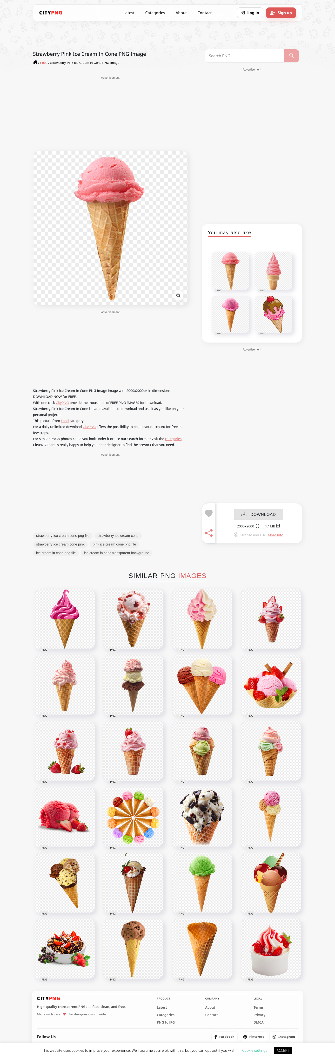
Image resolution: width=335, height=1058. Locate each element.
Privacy (259, 1015)
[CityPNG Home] (51, 12)
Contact (204, 12)
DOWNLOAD (258, 514)
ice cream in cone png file (56, 553)
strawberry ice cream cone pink (60, 544)
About (181, 12)
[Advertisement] (110, 113)
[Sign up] (281, 12)
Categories (155, 12)
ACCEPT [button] (283, 1050)
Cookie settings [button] (254, 1050)
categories (173, 438)
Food (65, 420)
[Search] (291, 55)
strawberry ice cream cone (118, 536)
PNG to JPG (166, 1022)
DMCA (259, 1022)
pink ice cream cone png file (114, 544)
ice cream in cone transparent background (116, 553)
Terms (259, 1007)
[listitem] (224, 1037)
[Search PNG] (244, 55)
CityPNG (62, 402)
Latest (129, 12)
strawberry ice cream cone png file (62, 536)
